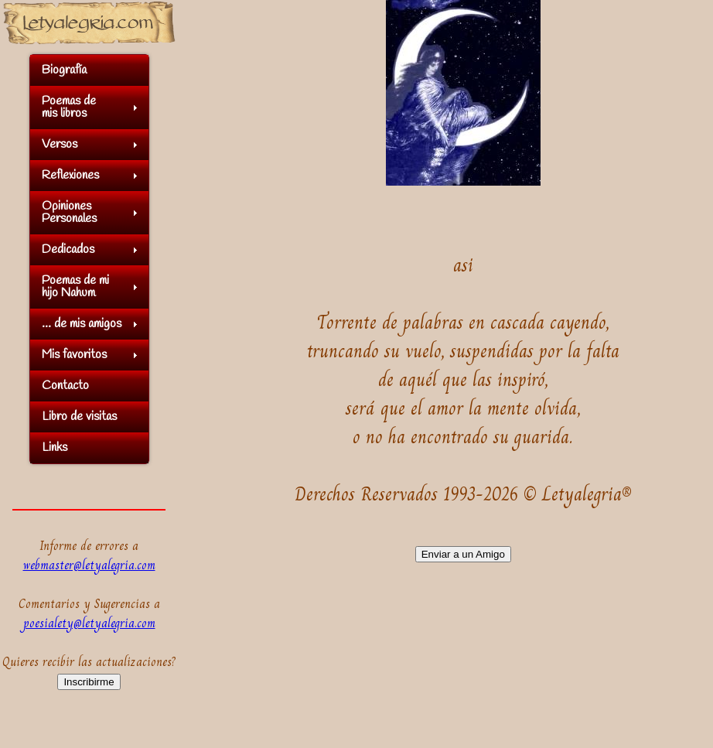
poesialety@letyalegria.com (89, 623)
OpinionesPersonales (69, 212)
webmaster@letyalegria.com (89, 565)
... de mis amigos (81, 324)
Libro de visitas (79, 416)
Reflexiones (70, 175)
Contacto (65, 385)
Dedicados (68, 249)
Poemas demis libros (69, 107)
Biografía (64, 70)
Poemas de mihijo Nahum (75, 286)
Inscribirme (88, 682)
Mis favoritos (74, 355)
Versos (59, 144)
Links (54, 447)
